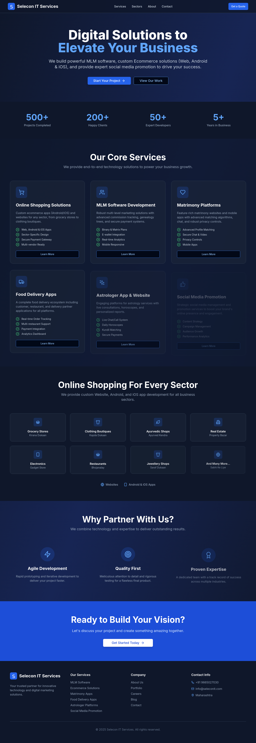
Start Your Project (109, 81)
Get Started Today (128, 643)
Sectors (137, 6)
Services (120, 6)
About (152, 6)
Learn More (47, 257)
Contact (167, 6)
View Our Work (151, 81)
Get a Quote (238, 6)
